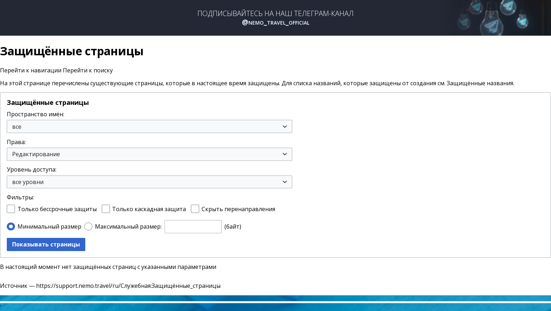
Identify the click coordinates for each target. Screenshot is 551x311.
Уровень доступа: (31, 169)
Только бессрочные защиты (57, 209)
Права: (16, 142)
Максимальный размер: (128, 226)
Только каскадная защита (149, 209)
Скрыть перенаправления (238, 209)
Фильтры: (20, 197)
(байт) (232, 226)
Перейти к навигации (30, 70)
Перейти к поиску (88, 70)
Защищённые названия (480, 83)
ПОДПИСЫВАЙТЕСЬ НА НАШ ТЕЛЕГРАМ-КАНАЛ (275, 17)
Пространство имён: (35, 114)
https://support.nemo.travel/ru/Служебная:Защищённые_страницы (128, 286)
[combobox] (149, 126)
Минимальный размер (49, 226)
